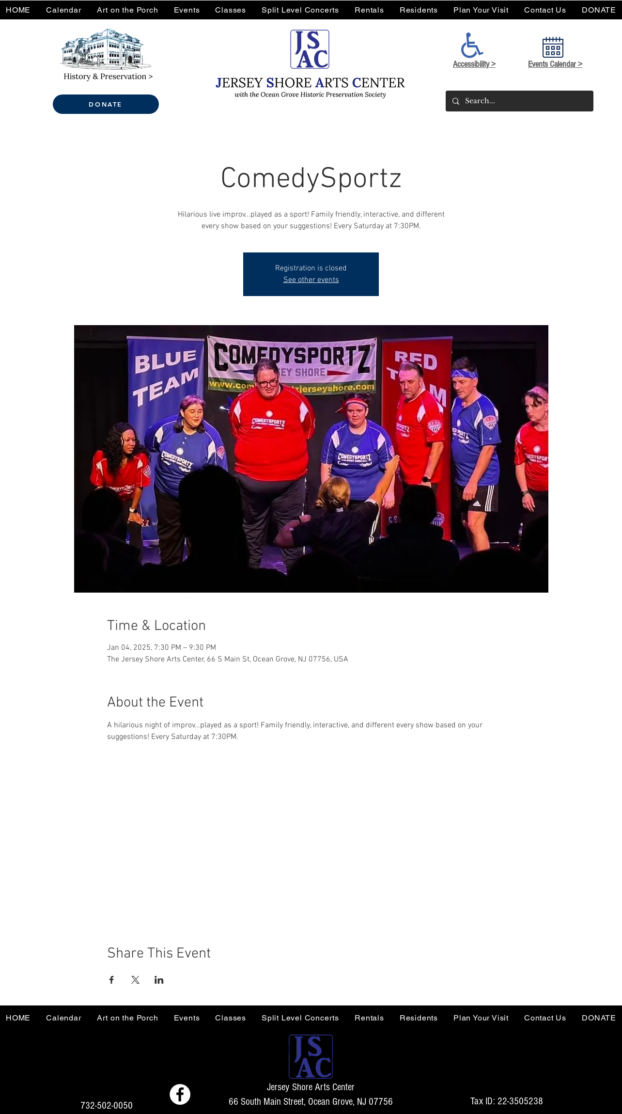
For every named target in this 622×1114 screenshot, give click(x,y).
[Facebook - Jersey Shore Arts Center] (180, 1094)
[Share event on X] (135, 980)
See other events (311, 280)
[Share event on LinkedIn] (159, 980)
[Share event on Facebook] (111, 980)
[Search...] (519, 101)
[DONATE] (106, 104)
